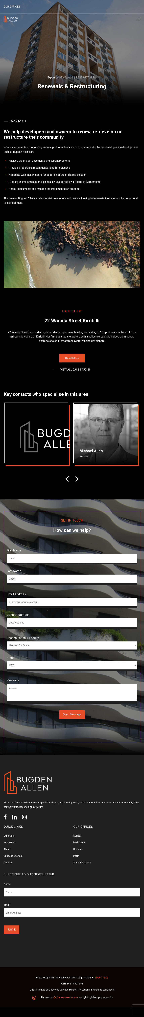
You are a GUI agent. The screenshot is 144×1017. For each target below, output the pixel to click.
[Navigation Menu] (138, 19)
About (7, 849)
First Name (14, 550)
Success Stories (13, 855)
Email (7, 904)
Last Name (14, 571)
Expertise (53, 77)
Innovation (9, 842)
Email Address (16, 594)
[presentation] (67, 479)
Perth (76, 855)
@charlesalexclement (66, 997)
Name (7, 884)
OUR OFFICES (12, 6)
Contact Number (18, 614)
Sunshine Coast (82, 862)
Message (13, 680)
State (10, 658)
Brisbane (78, 849)
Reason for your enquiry (23, 638)
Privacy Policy (101, 977)
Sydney (77, 835)
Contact (8, 862)
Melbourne (79, 842)
